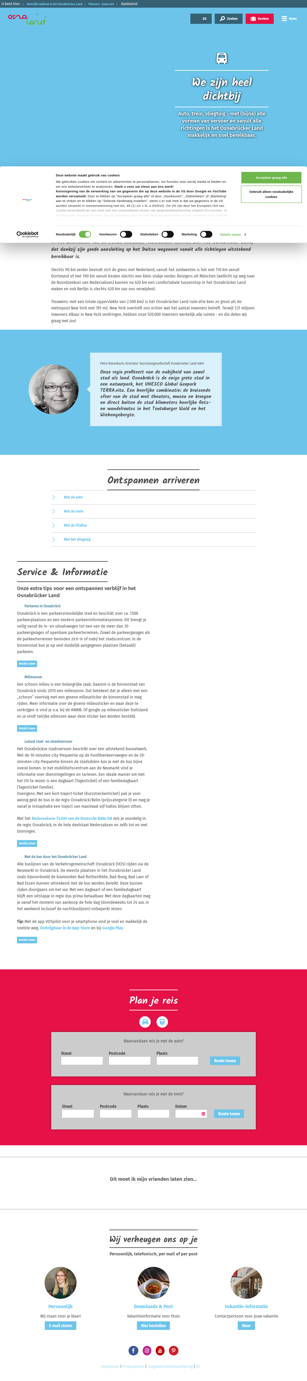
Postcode (117, 1053)
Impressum (110, 1366)
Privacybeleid (133, 1366)
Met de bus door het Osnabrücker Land (48, 856)
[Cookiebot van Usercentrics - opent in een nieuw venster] (27, 68)
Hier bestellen (153, 1325)
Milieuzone (26, 677)
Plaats (162, 1053)
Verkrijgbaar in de (65, 927)
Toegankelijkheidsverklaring (170, 1366)
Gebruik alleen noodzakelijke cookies (271, 27)
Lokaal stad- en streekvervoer (41, 741)
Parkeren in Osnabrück (35, 606)
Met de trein (73, 511)
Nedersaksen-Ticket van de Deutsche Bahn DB (72, 818)
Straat (66, 1053)
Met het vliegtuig (77, 539)
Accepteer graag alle (271, 11)
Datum (181, 1106)
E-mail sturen (60, 1325)
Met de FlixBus (75, 525)
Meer (246, 1325)
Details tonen (230, 68)
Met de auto (73, 497)
